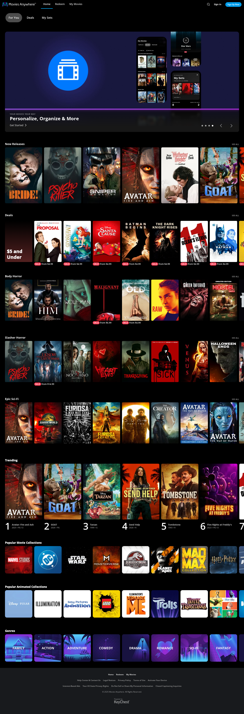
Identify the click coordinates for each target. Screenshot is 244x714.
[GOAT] (218, 175)
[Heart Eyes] (106, 361)
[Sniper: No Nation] (101, 175)
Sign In (217, 4)
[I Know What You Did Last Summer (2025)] (48, 363)
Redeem (60, 4)
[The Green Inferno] (194, 300)
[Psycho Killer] (62, 175)
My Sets (47, 17)
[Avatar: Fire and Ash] (140, 175)
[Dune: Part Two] (135, 422)
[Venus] (194, 361)
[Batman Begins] (135, 243)
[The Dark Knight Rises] (165, 243)
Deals (30, 17)
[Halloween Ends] (223, 361)
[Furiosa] (106, 422)
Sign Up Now (233, 4)
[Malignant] (106, 302)
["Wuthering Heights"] (179, 175)
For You (14, 17)
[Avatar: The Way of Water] (223, 422)
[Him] (48, 300)
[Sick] (165, 361)
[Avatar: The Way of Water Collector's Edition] (194, 422)
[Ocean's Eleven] (194, 243)
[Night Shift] (77, 361)
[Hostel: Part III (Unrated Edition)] (223, 300)
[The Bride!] (23, 175)
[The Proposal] (48, 243)
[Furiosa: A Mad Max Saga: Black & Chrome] (77, 422)
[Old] (135, 302)
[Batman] (223, 243)
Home (46, 4)
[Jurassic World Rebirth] (48, 422)
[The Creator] (165, 422)
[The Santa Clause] (106, 243)
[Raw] (165, 300)
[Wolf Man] (77, 300)
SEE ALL (235, 144)
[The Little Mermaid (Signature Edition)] (77, 243)
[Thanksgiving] (135, 361)
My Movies (75, 4)
